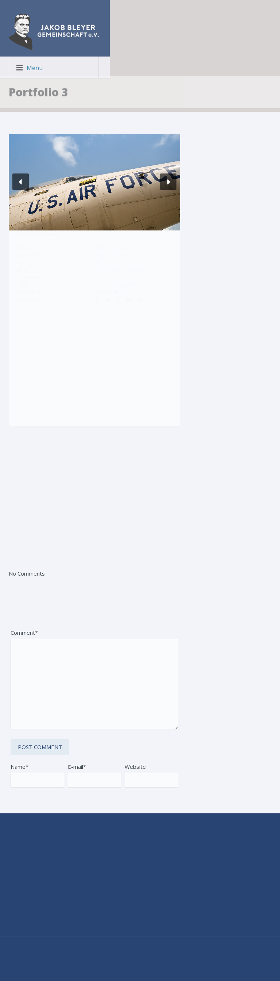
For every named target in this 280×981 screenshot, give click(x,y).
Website (135, 766)
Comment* (24, 632)
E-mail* (77, 766)
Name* (19, 766)
